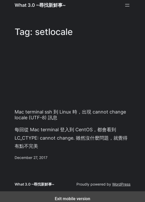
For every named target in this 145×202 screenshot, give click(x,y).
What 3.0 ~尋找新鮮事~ (40, 5)
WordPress (121, 184)
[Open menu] (127, 5)
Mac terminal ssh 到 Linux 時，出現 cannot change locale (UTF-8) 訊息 (70, 114)
